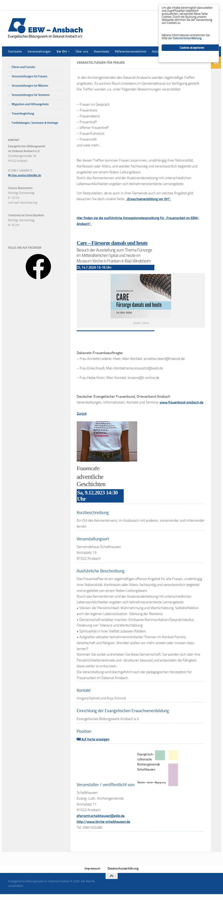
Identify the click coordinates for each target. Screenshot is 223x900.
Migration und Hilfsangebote (30, 104)
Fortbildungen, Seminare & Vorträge (35, 123)
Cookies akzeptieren (192, 52)
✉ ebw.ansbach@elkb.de (24, 175)
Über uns (78, 5)
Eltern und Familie (23, 67)
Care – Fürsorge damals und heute (114, 243)
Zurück (82, 419)
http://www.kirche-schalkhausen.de (105, 827)
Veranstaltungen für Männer (30, 85)
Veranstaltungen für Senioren (31, 95)
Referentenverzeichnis (127, 5)
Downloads (98, 5)
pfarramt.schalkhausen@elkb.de (102, 821)
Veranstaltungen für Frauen (29, 76)
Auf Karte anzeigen (94, 745)
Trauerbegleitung (23, 113)
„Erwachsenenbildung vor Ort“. (150, 199)
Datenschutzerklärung (123, 874)
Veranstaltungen (36, 5)
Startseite (12, 5)
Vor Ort (58, 5)
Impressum (92, 874)
